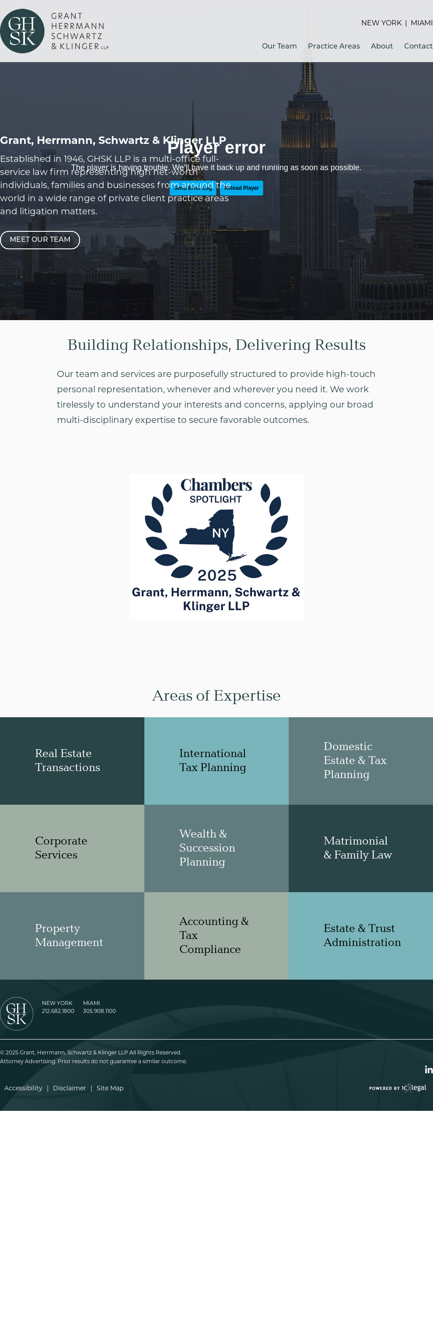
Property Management (69, 935)
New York (381, 23)
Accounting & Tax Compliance (214, 935)
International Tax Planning (212, 760)
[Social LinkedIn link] (429, 1070)
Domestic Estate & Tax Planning (355, 760)
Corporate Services (61, 848)
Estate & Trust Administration (362, 935)
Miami (422, 23)
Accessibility (23, 1088)
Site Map (110, 1088)
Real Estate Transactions (67, 760)
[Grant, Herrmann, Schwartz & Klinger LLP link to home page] (54, 31)
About (382, 46)
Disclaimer (69, 1088)
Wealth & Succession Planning (207, 848)
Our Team (279, 46)
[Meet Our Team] (40, 240)
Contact (418, 46)
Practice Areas (334, 46)
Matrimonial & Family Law (358, 848)
